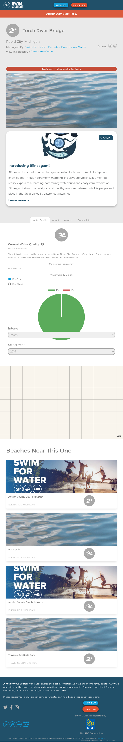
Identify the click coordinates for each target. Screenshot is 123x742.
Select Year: (16, 345)
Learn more (18, 200)
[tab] (40, 220)
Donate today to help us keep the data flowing (61, 69)
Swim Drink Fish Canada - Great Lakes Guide (55, 47)
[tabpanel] (61, 290)
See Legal (101, 738)
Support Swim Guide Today (61, 13)
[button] (117, 5)
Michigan (32, 42)
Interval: (14, 328)
